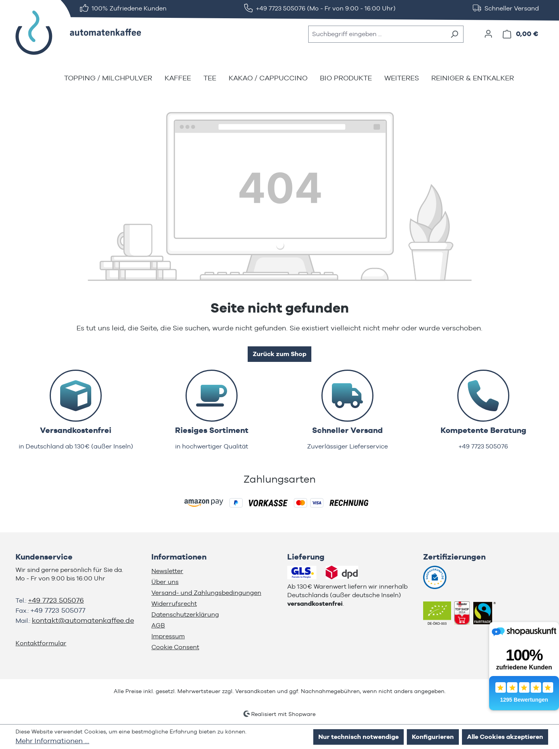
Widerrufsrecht (174, 603)
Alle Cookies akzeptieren (505, 736)
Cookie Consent (175, 647)
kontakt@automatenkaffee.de (83, 620)
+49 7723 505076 (56, 600)
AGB (158, 625)
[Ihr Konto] (488, 34)
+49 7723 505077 (57, 610)
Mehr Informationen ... (52, 741)
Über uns (165, 582)
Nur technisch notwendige (358, 736)
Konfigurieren (433, 736)
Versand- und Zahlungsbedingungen (206, 592)
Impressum (168, 636)
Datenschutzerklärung (185, 614)
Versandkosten (255, 691)
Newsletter (167, 571)
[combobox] (377, 34)
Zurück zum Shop (279, 354)
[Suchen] (454, 34)
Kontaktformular (41, 643)
